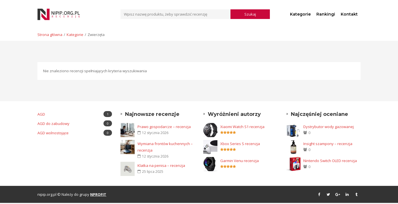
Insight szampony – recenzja (327, 143)
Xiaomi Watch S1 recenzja (242, 126)
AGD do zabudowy (74, 123)
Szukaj (250, 14)
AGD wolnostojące (74, 133)
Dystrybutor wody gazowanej (328, 126)
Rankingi (325, 14)
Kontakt (349, 14)
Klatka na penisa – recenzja (161, 165)
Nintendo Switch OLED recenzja (330, 160)
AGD (74, 114)
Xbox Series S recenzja (240, 143)
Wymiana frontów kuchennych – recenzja (165, 147)
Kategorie (300, 14)
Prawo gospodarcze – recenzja (164, 126)
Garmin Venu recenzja (239, 160)
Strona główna (49, 34)
